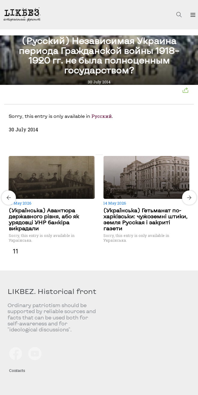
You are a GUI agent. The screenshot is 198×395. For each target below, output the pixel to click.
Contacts (17, 370)
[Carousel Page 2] (101, 154)
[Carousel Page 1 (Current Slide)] (97, 154)
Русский (101, 116)
